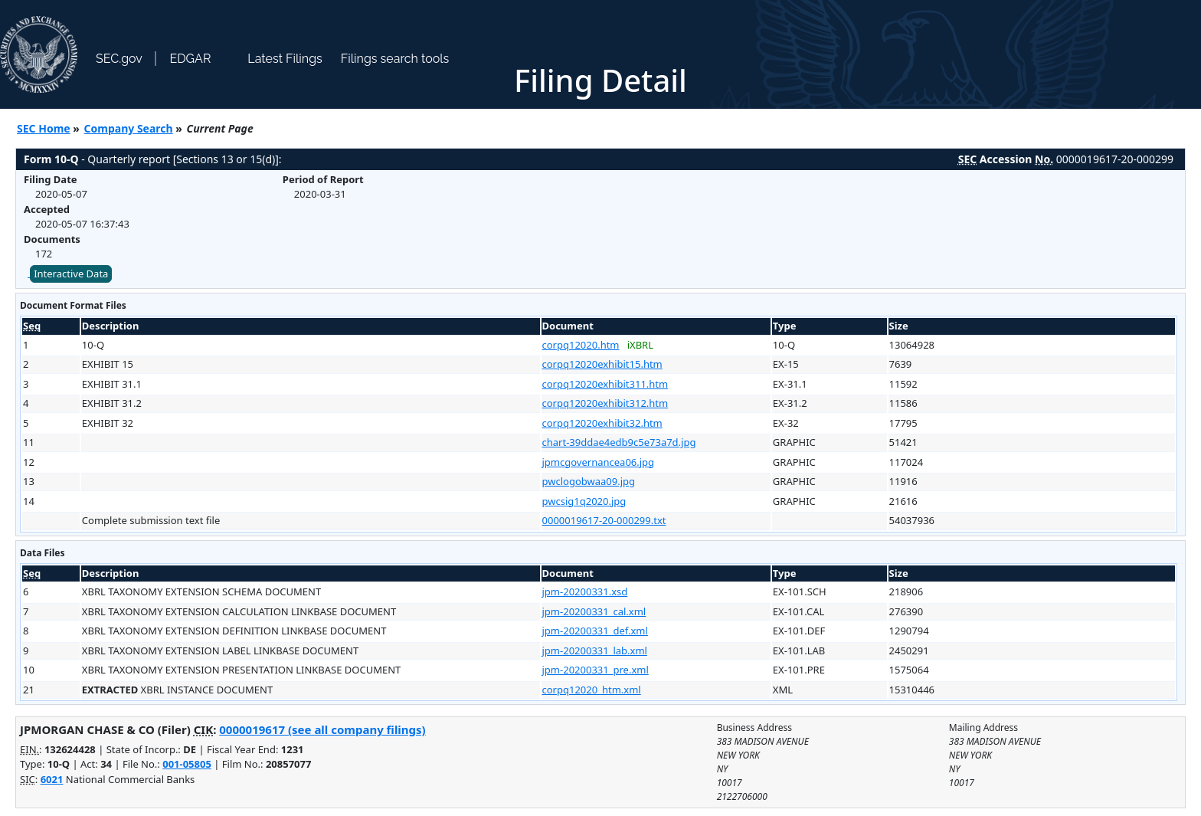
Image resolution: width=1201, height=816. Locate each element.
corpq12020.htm (581, 345)
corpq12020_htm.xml (591, 689)
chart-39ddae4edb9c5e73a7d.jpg (619, 442)
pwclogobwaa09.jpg (589, 481)
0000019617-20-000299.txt (604, 520)
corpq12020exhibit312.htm (605, 403)
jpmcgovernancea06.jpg (598, 462)
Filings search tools (395, 58)
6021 (52, 779)
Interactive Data (71, 273)
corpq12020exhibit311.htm (605, 384)
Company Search (128, 128)
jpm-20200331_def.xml (595, 630)
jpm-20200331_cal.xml (594, 611)
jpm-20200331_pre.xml (595, 670)
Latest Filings (284, 58)
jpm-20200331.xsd (585, 591)
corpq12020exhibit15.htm (602, 364)
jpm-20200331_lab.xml (594, 650)
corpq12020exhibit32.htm (602, 423)
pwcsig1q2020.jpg (584, 501)
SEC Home (43, 128)
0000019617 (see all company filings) (322, 729)
